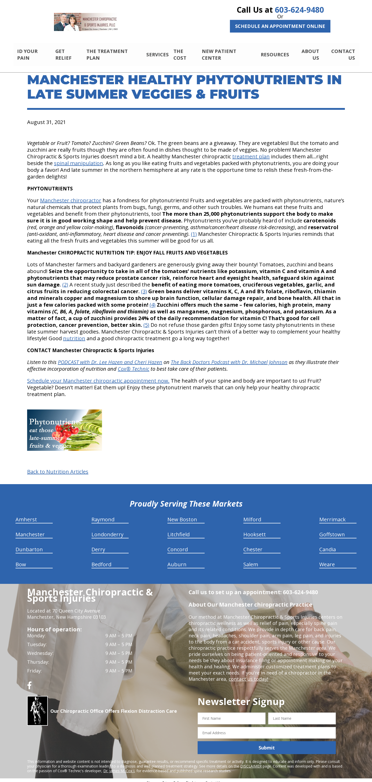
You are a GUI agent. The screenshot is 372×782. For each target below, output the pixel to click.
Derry (98, 544)
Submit (267, 743)
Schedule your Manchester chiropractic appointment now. (98, 376)
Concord (177, 544)
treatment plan (251, 152)
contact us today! (248, 674)
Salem (250, 559)
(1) (194, 229)
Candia (327, 544)
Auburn (177, 559)
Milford (252, 515)
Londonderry (107, 530)
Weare (327, 559)
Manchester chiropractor (70, 195)
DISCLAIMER (251, 761)
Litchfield (178, 530)
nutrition (74, 333)
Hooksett (254, 530)
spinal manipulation (78, 158)
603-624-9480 (299, 9)
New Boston (182, 515)
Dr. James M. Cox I (118, 766)
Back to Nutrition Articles (57, 467)
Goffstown (332, 530)
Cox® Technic (133, 364)
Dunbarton (29, 544)
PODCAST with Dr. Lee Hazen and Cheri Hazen (110, 357)
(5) (146, 320)
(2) (65, 280)
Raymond (102, 515)
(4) (153, 300)
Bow (21, 559)
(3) (144, 286)
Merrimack (332, 515)
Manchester (30, 530)
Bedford (101, 559)
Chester (252, 544)
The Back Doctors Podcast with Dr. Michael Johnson (229, 357)
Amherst (26, 515)
